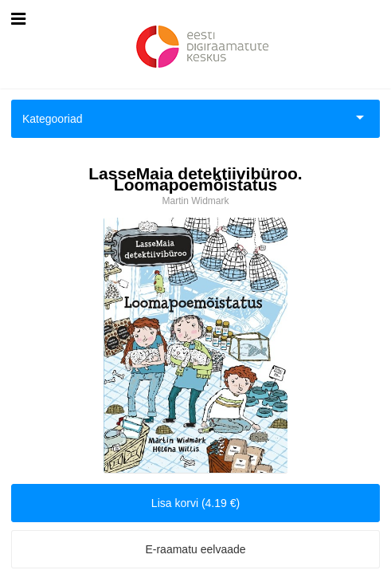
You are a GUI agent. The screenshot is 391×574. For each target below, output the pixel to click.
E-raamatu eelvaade (195, 549)
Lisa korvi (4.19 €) (195, 503)
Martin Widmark (195, 200)
